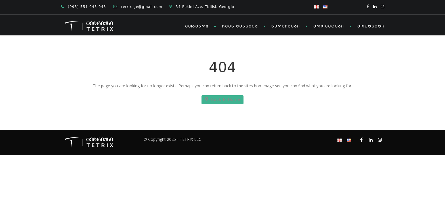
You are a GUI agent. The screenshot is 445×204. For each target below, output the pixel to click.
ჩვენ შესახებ (240, 27)
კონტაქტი (370, 27)
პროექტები (328, 27)
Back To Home (222, 100)
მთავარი (197, 27)
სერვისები (285, 27)
